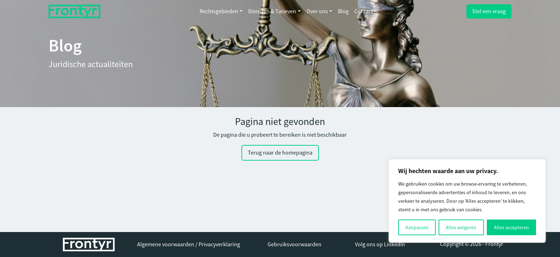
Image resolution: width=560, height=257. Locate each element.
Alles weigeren (461, 227)
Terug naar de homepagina (280, 152)
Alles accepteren (511, 227)
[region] (467, 201)
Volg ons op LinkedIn (380, 244)
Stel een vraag (489, 11)
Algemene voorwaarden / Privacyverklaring (188, 244)
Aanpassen (417, 227)
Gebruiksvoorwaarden (294, 244)
